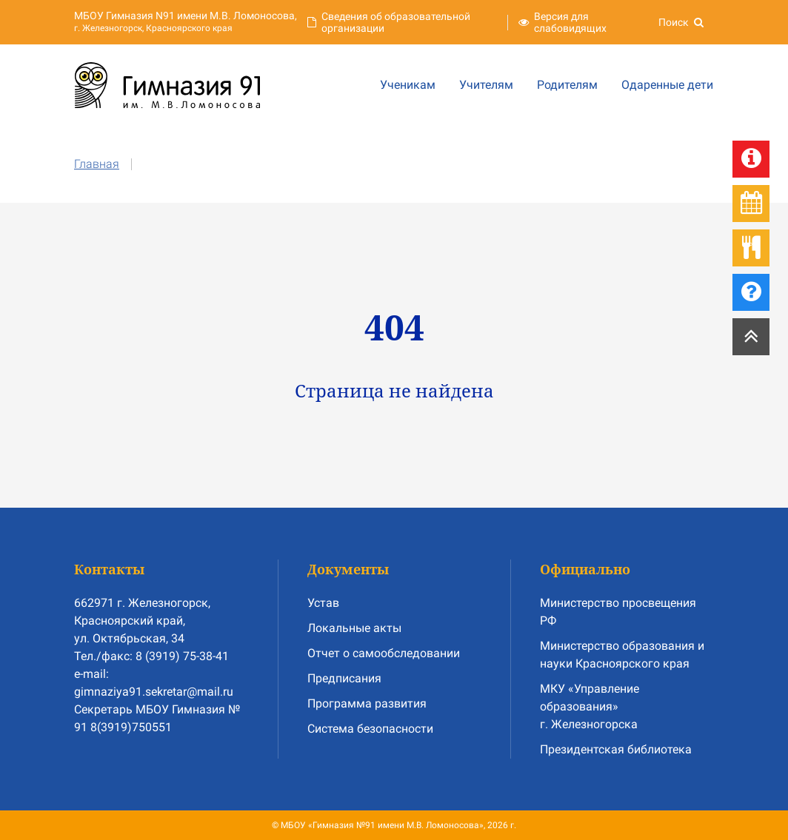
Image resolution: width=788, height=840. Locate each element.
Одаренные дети (667, 85)
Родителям (567, 85)
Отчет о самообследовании (383, 653)
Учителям (486, 85)
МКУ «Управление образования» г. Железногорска (589, 706)
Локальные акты (354, 628)
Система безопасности (370, 729)
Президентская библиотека (616, 749)
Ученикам (407, 85)
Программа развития (367, 703)
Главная (96, 164)
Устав (323, 603)
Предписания (344, 678)
